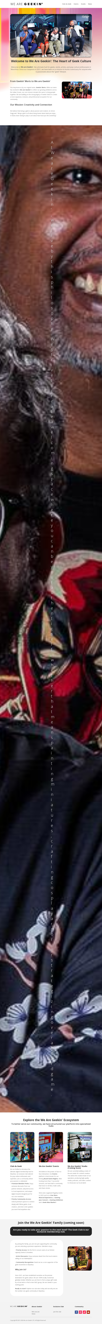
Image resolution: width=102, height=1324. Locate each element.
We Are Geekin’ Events (49, 1166)
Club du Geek (66, 4)
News (90, 4)
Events (76, 4)
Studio (83, 4)
